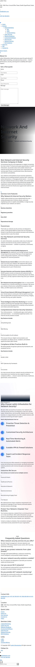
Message (3, 85)
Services (4, 26)
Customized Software (10, 38)
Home (3, 24)
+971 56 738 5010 (4, 16)
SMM (8, 31)
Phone (2, 80)
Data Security (8, 39)
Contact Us (5, 48)
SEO (8, 29)
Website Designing (9, 36)
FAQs (2, 618)
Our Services (4, 615)
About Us (4, 44)
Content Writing (11, 33)
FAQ (3, 46)
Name (2, 69)
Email (2, 74)
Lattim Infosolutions (16, 645)
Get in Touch (3, 51)
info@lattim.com (4, 11)
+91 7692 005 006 (24, 596)
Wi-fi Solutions (8, 43)
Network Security (9, 41)
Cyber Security (8, 34)
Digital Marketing (9, 27)
